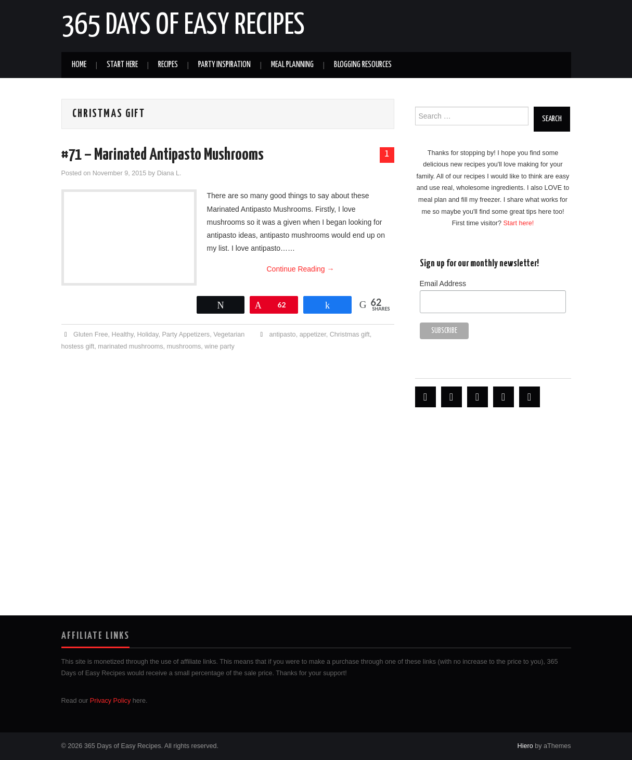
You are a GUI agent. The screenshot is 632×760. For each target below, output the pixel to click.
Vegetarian (228, 334)
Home (79, 65)
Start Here (122, 65)
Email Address (443, 283)
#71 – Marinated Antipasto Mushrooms (162, 155)
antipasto (282, 334)
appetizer (313, 334)
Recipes (168, 65)
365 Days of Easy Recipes (183, 25)
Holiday (147, 334)
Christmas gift (350, 334)
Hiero (525, 746)
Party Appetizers (186, 334)
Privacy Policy (110, 700)
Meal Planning (292, 65)
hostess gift (78, 346)
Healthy (123, 334)
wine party (219, 346)
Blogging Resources (363, 65)
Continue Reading (300, 269)
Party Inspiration (224, 65)
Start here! (518, 223)
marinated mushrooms (130, 346)
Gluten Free (90, 334)
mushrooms (184, 346)
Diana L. (169, 173)
